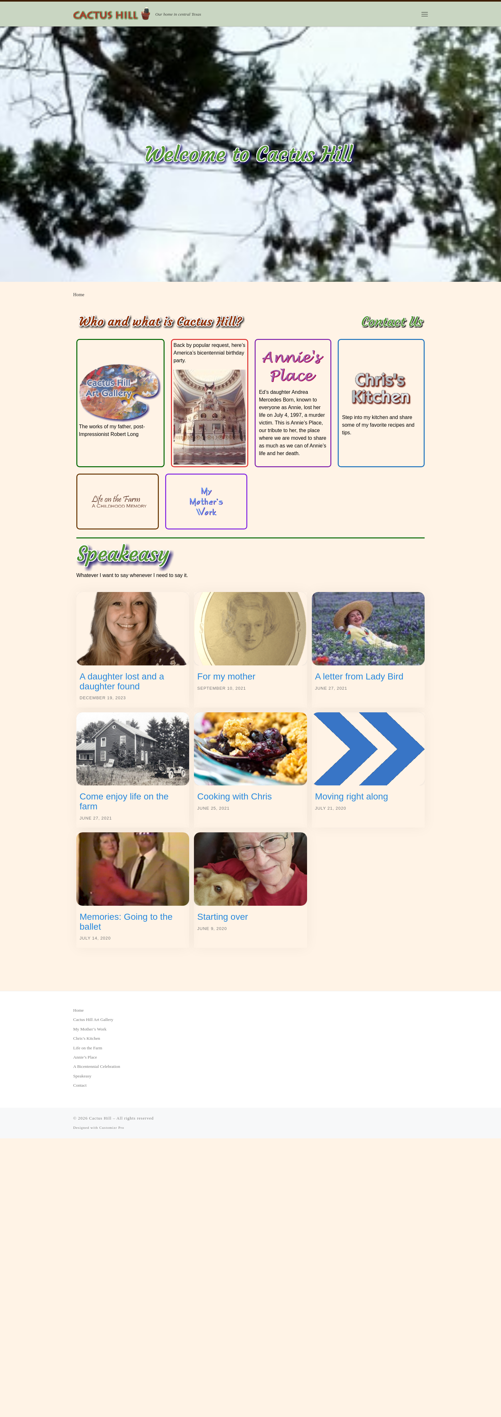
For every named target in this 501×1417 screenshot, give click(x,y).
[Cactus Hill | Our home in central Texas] (113, 13)
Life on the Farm (87, 1048)
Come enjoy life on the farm (124, 801)
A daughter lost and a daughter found (122, 681)
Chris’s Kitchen (86, 1038)
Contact (80, 1085)
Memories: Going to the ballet (126, 922)
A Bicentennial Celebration (96, 1066)
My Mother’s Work (89, 1029)
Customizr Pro (111, 1127)
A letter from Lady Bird (359, 676)
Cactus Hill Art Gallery (93, 1019)
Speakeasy (82, 1076)
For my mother (226, 676)
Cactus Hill (100, 1118)
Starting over (222, 917)
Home (78, 1010)
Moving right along (351, 796)
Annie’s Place (85, 1057)
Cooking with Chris (234, 796)
